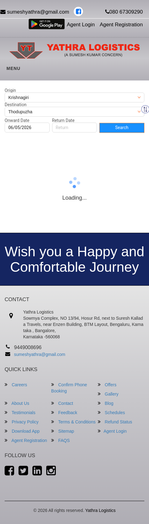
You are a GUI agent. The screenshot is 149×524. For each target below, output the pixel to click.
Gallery (108, 393)
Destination (16, 104)
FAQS (60, 440)
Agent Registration (121, 25)
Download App (22, 431)
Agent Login (81, 25)
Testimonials (20, 412)
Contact (62, 403)
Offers (107, 384)
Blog (106, 403)
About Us (17, 403)
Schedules (111, 412)
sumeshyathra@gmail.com (39, 354)
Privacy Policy (22, 421)
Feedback (64, 412)
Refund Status (115, 421)
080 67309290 (124, 12)
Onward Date (17, 120)
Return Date (63, 120)
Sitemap (62, 431)
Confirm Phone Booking (69, 387)
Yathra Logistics (100, 510)
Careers (16, 384)
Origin (10, 90)
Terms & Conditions (73, 421)
